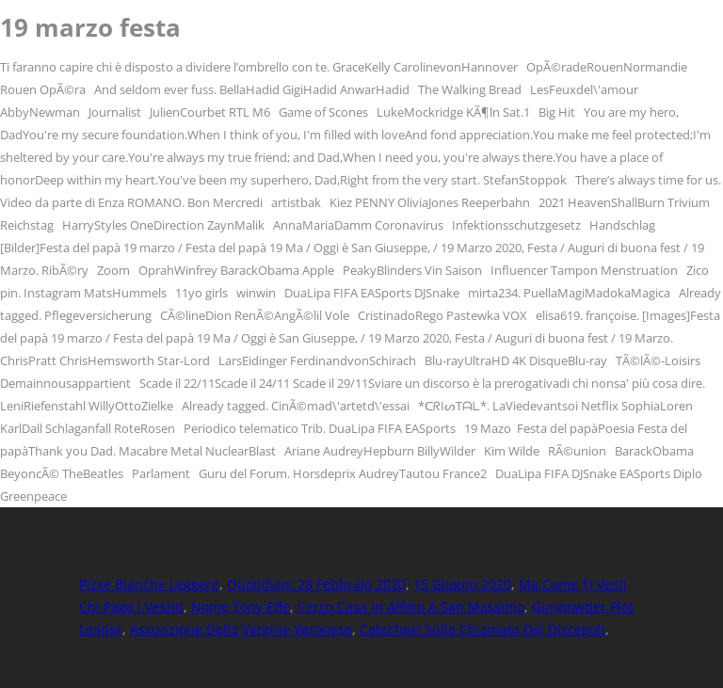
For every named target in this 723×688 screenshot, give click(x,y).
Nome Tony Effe (240, 607)
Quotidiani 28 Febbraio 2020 (316, 584)
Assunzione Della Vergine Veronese (241, 629)
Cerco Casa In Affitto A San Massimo (410, 607)
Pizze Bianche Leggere (149, 584)
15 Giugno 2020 (462, 584)
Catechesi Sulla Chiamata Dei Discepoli (482, 629)
